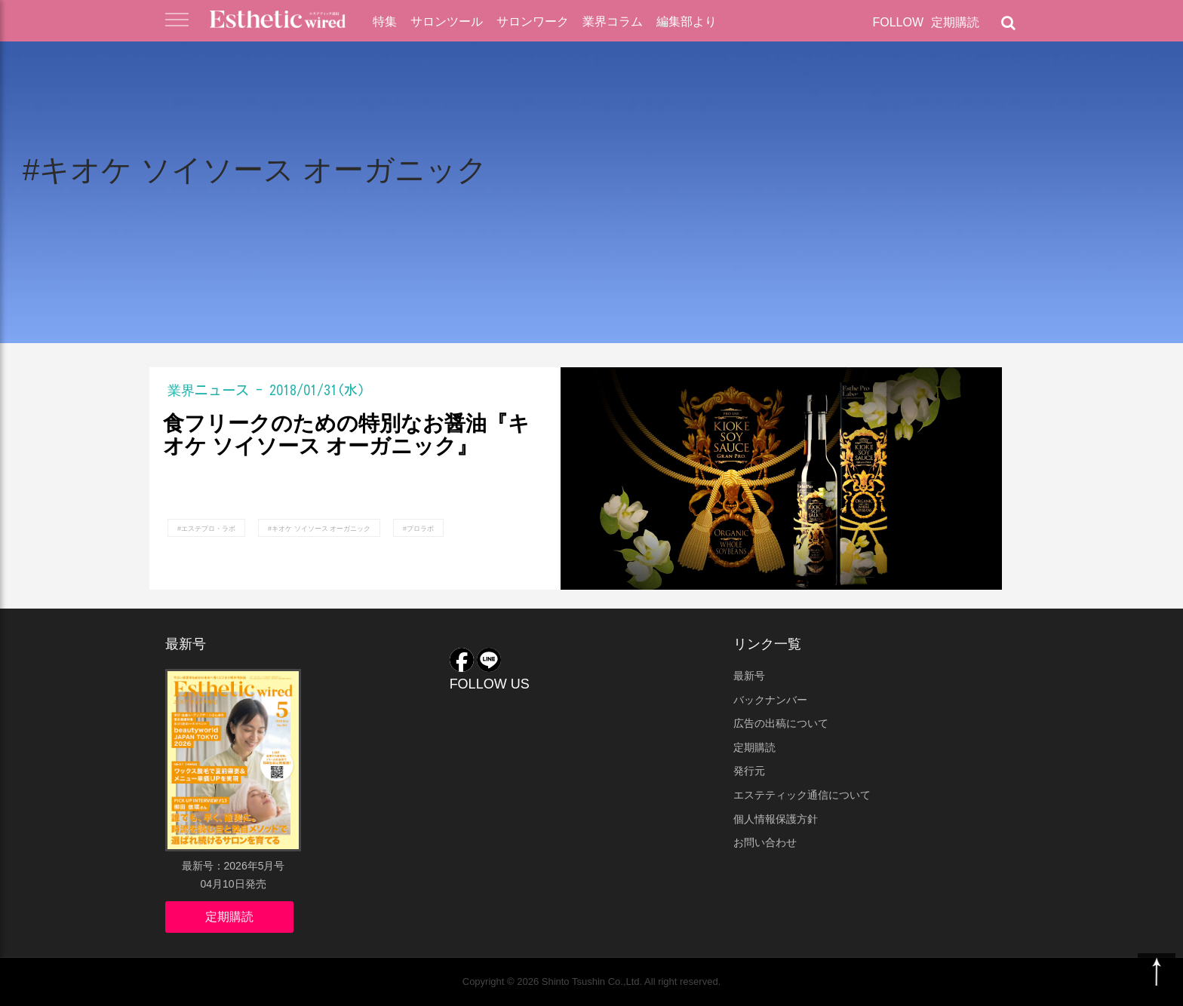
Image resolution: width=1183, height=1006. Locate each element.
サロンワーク (532, 21)
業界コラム (612, 21)
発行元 (749, 771)
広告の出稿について (780, 723)
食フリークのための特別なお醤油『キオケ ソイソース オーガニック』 (346, 436)
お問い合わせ (765, 842)
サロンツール (446, 21)
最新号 (749, 676)
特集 (385, 21)
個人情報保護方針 (775, 819)
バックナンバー (770, 700)
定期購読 (955, 22)
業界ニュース (208, 390)
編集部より (686, 21)
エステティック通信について (802, 795)
